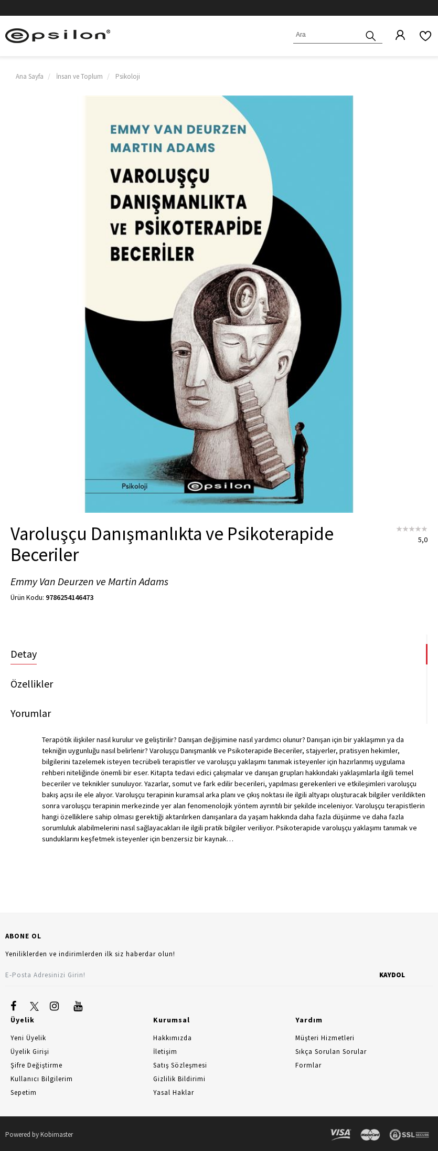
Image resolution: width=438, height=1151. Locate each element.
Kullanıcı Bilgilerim (41, 1078)
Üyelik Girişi (29, 1051)
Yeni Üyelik (28, 1037)
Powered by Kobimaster (39, 1134)
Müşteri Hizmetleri (325, 1037)
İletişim (165, 1051)
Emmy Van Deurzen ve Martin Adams (89, 582)
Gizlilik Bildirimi (179, 1078)
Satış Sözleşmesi (180, 1065)
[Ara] (370, 35)
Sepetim (23, 1092)
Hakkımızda (172, 1037)
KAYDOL (392, 974)
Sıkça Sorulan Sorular (331, 1051)
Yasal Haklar (173, 1092)
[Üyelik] (395, 36)
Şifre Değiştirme (36, 1065)
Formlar (308, 1065)
